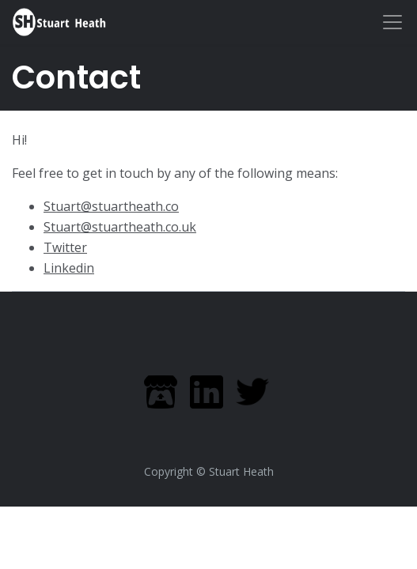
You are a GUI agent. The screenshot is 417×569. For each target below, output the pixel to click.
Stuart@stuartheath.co (111, 206)
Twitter (65, 247)
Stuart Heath (241, 471)
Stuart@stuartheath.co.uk (120, 227)
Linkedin (69, 268)
